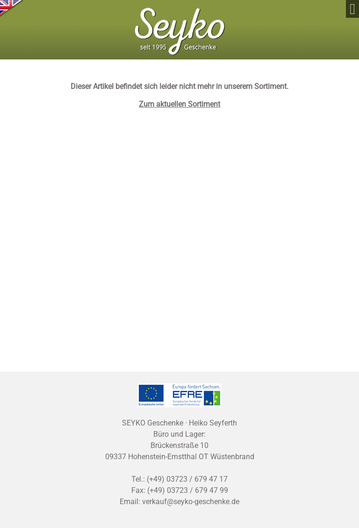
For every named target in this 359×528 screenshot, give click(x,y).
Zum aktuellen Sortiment (179, 104)
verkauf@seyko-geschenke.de (190, 501)
